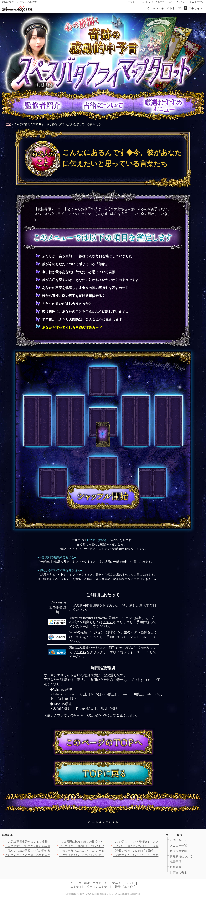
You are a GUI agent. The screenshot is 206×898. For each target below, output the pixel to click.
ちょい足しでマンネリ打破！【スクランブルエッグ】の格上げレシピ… (158, 841)
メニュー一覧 (197, 2)
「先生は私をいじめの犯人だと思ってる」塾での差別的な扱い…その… (104, 855)
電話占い (117, 883)
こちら (108, 622)
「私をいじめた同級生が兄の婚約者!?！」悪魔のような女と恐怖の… (48, 850)
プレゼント (181, 2)
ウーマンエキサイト (100, 886)
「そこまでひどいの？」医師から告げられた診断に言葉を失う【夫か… (50, 846)
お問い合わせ (178, 840)
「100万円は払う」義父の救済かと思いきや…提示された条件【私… (102, 841)
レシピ (149, 2)
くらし (140, 2)
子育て (131, 2)
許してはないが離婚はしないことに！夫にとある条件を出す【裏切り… (104, 846)
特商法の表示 (178, 872)
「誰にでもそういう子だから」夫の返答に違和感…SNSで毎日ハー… (156, 855)
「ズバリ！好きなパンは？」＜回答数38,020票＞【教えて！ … (153, 846)
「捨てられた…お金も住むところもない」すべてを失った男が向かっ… (104, 850)
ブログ (97, 883)
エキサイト (196, 8)
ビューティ (161, 2)
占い (171, 2)
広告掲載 (175, 867)
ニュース (76, 883)
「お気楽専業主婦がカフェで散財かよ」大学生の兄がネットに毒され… (50, 841)
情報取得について (181, 856)
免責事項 (175, 861)
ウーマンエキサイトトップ (164, 8)
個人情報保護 (178, 851)
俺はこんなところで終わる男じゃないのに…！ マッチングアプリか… (49, 855)
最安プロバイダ (125, 886)
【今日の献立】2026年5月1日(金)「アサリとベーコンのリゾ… (152, 850)
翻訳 (87, 883)
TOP (8, 124)
